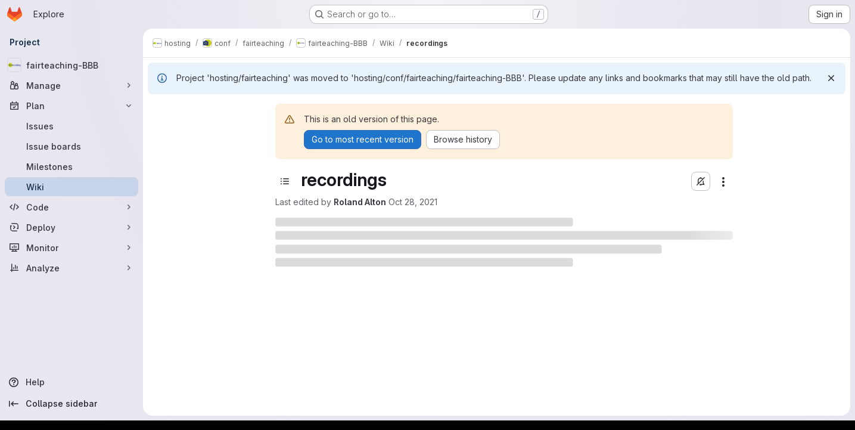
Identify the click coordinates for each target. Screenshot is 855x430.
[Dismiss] (831, 78)
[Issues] (71, 125)
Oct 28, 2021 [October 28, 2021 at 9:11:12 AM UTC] (412, 202)
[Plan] (71, 105)
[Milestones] (71, 166)
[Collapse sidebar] (71, 403)
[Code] (71, 206)
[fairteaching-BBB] (71, 65)
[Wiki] (71, 186)
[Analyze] (71, 267)
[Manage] (71, 85)
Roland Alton (360, 202)
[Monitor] (71, 247)
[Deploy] (71, 227)
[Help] (71, 382)
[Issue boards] (71, 146)
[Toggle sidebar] (284, 181)
